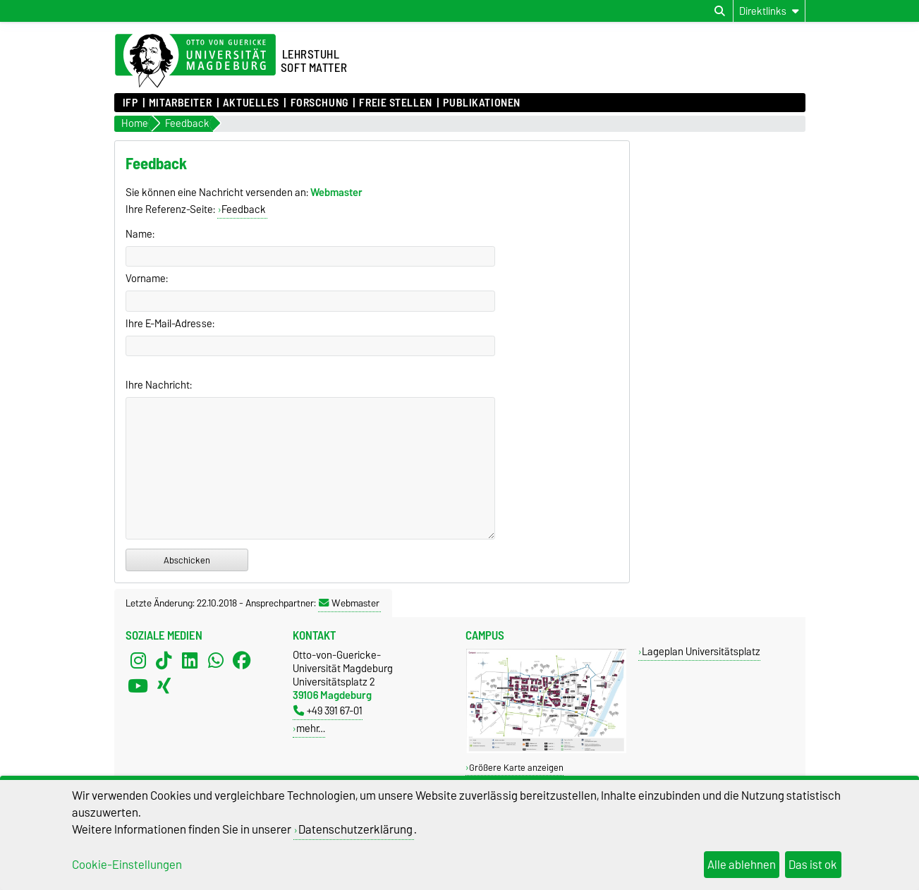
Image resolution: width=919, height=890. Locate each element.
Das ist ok (813, 864)
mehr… (310, 728)
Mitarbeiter (180, 103)
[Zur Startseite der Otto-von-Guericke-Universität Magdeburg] (195, 61)
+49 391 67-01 (328, 710)
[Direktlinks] (769, 11)
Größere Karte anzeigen (516, 767)
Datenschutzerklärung (355, 829)
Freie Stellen (395, 103)
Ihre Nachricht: (159, 385)
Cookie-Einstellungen (127, 864)
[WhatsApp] (216, 660)
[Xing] (163, 686)
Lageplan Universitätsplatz (701, 651)
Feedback (243, 209)
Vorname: (147, 278)
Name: (140, 234)
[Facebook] (242, 660)
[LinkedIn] (189, 660)
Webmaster (349, 603)
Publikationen (481, 103)
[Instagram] (138, 660)
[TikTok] (163, 660)
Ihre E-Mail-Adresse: (170, 323)
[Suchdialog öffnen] (720, 11)
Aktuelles (251, 103)
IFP (130, 103)
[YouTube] (138, 686)
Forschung (319, 103)
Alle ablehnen (741, 864)
